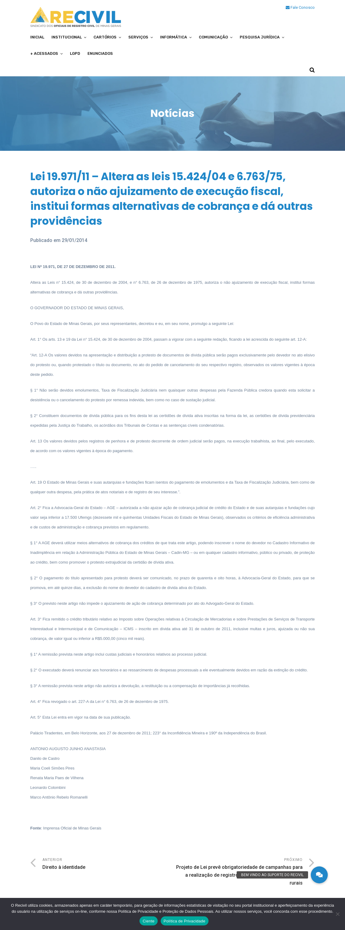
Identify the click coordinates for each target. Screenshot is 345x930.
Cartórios (105, 37)
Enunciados (100, 53)
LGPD (75, 53)
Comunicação (213, 37)
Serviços (138, 37)
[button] (319, 874)
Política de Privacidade (184, 921)
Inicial (37, 37)
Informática (173, 37)
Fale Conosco (300, 7)
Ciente (148, 921)
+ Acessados (44, 53)
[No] (337, 914)
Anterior (107, 864)
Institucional (66, 37)
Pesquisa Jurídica (260, 37)
